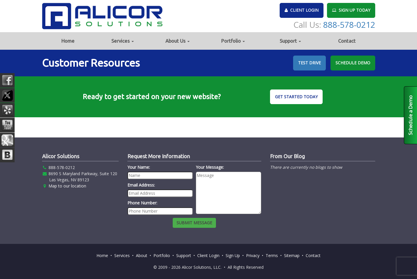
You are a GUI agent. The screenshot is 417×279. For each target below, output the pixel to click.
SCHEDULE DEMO (352, 63)
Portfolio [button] (233, 41)
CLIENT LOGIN (302, 10)
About (141, 255)
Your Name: (138, 167)
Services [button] (122, 41)
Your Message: (210, 167)
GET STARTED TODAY (296, 96)
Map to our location (67, 186)
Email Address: (141, 185)
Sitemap (292, 255)
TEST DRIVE (309, 63)
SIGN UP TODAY (351, 10)
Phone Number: (142, 203)
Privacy (252, 255)
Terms (272, 255)
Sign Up (233, 255)
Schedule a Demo (410, 115)
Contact (347, 41)
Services (122, 255)
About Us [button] (177, 41)
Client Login (208, 255)
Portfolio (161, 255)
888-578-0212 (349, 24)
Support (183, 255)
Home (68, 41)
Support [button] (290, 41)
